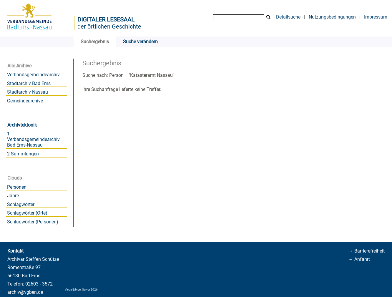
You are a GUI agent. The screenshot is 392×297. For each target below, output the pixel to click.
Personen (16, 187)
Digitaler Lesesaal (105, 19)
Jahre (13, 195)
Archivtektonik (22, 125)
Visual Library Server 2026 (81, 289)
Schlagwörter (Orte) (27, 213)
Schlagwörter (20, 204)
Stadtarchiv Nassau (27, 92)
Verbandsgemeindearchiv (33, 74)
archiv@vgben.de (25, 292)
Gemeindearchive (25, 101)
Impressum (375, 17)
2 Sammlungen (23, 154)
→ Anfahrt (359, 259)
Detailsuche (288, 17)
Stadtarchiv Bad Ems (29, 83)
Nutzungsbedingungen (332, 17)
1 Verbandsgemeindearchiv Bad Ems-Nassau (33, 139)
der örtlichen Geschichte (109, 26)
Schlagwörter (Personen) (32, 222)
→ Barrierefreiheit (366, 251)
